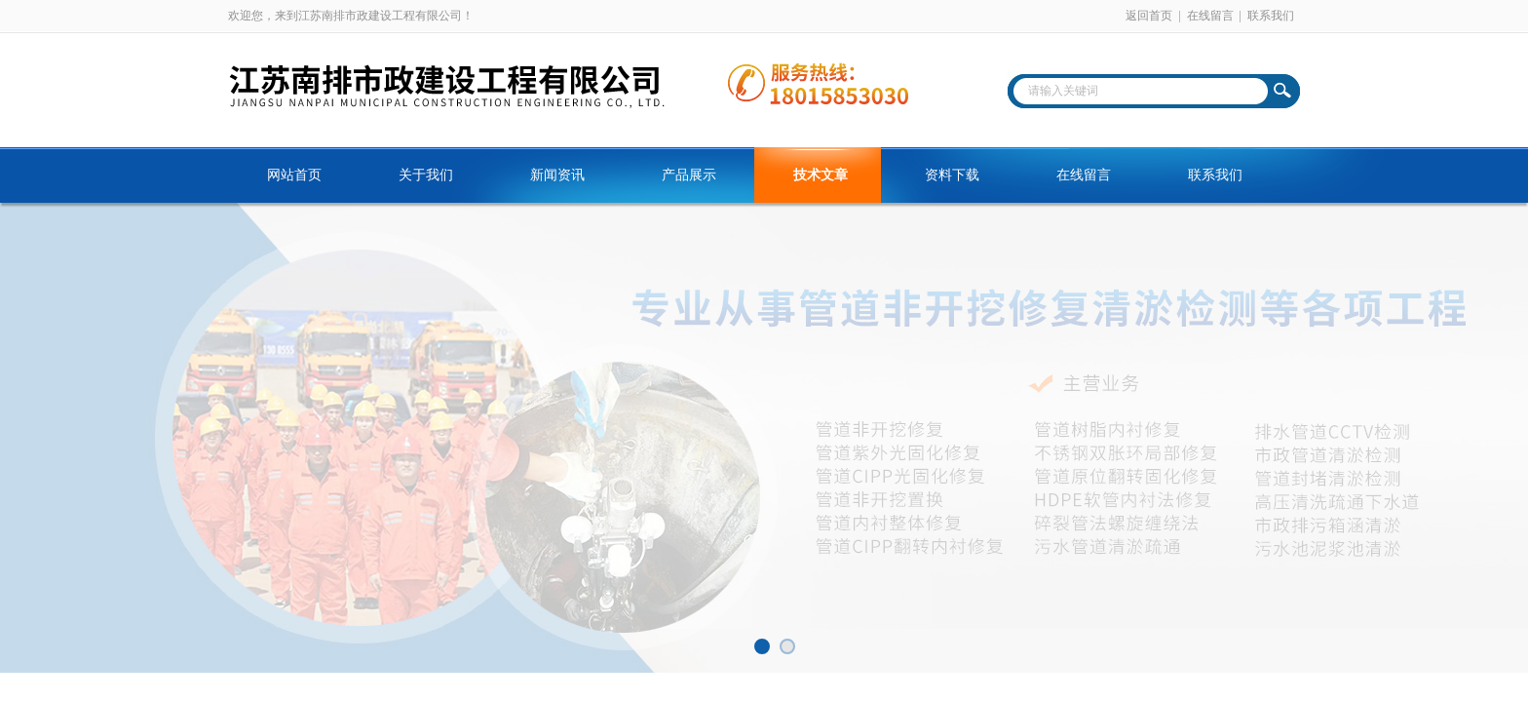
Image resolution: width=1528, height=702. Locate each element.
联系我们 (1270, 15)
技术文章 (820, 175)
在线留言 (1210, 15)
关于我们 (426, 175)
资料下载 (952, 175)
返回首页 (1149, 15)
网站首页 (294, 175)
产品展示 (689, 175)
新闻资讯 (557, 175)
